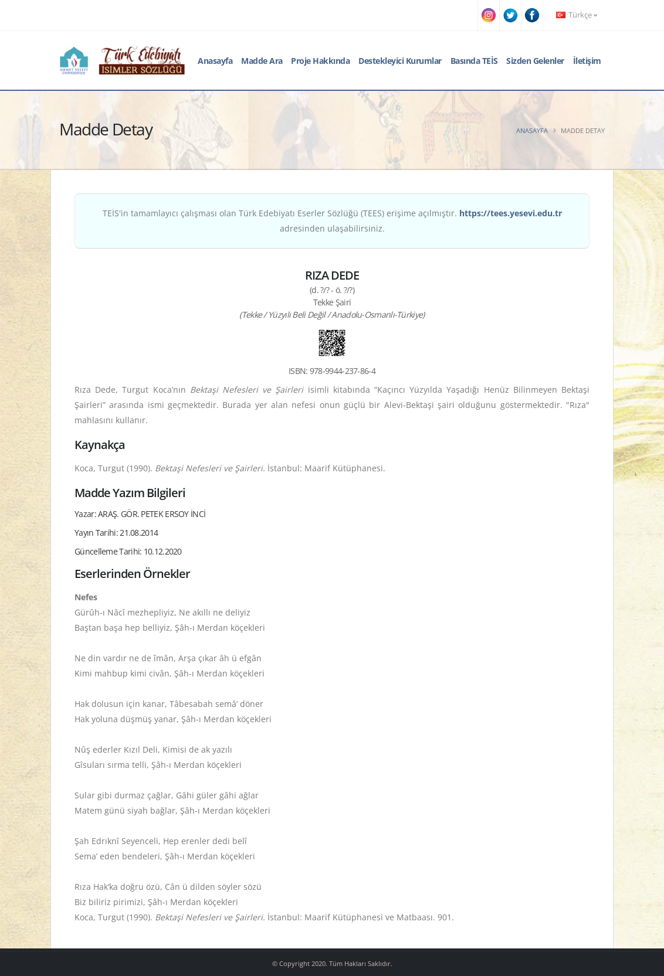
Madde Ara (262, 60)
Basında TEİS (474, 60)
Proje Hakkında (320, 60)
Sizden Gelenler (535, 60)
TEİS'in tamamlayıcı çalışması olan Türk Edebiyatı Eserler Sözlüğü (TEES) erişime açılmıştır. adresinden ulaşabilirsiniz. (332, 221)
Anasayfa (215, 60)
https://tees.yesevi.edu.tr (510, 213)
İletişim (587, 60)
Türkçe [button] (576, 15)
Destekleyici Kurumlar (400, 60)
